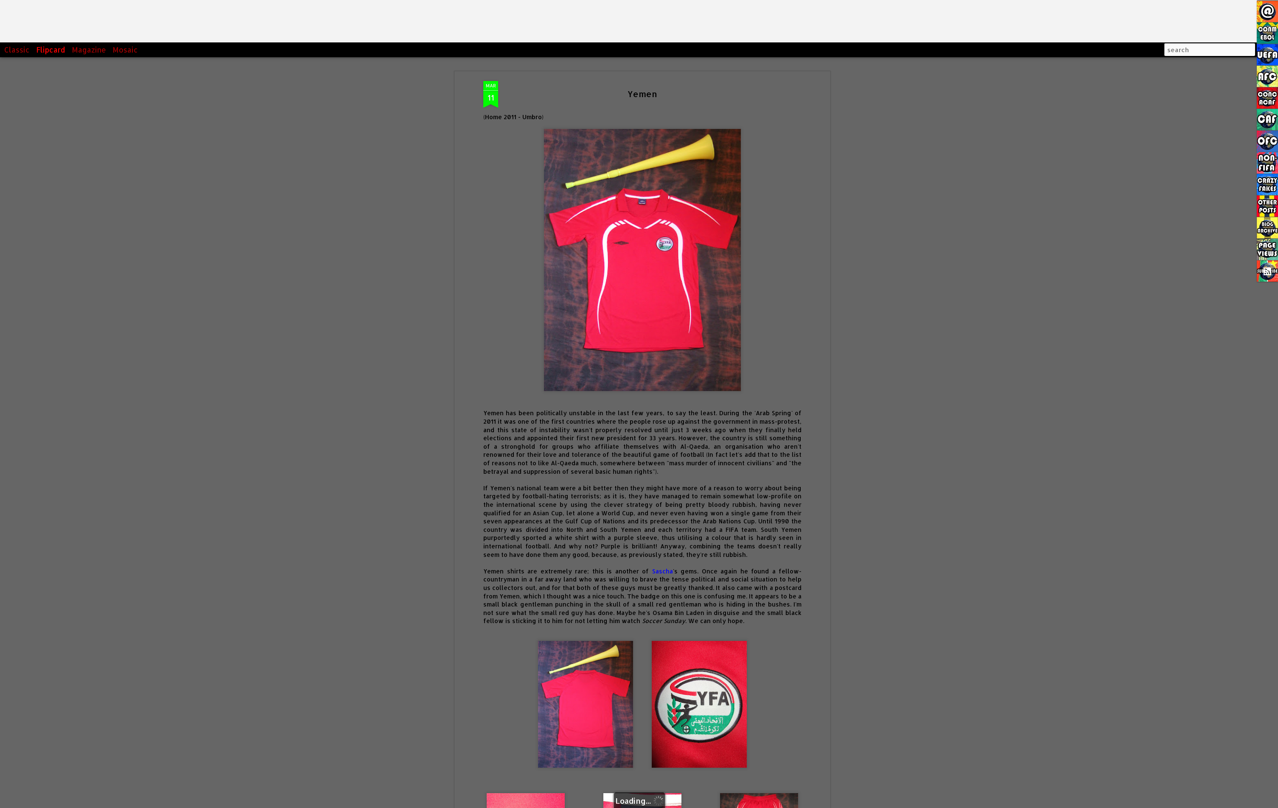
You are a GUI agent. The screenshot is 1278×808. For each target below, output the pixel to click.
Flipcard (50, 49)
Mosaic (125, 49)
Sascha (662, 483)
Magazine (89, 49)
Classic (17, 49)
